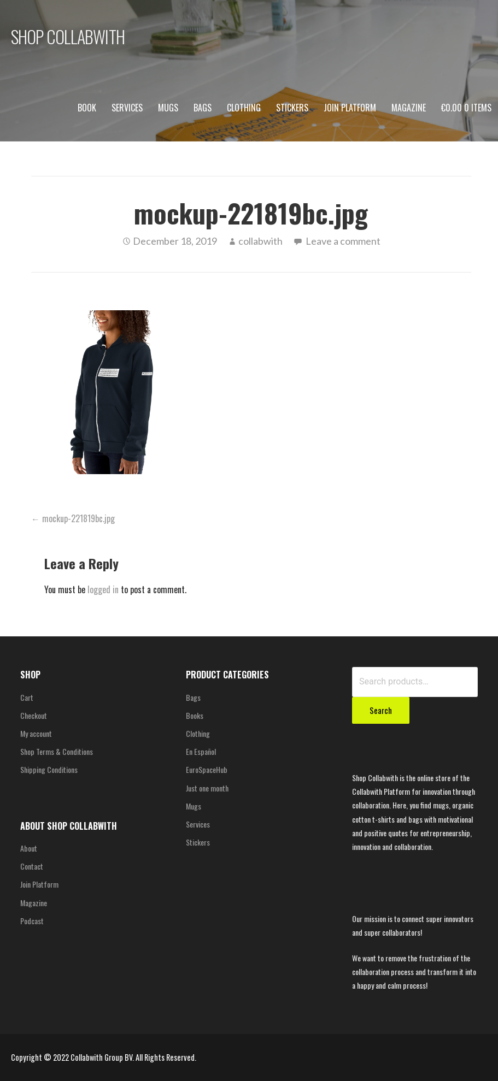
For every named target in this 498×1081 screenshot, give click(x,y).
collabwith (260, 241)
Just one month (207, 788)
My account (36, 733)
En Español (201, 751)
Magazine (408, 107)
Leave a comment (343, 241)
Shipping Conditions (49, 769)
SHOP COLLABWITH (68, 36)
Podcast (32, 920)
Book (87, 107)
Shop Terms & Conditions (56, 751)
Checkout (33, 715)
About (28, 848)
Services (127, 107)
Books (194, 715)
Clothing (244, 107)
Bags (203, 107)
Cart (26, 697)
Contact (31, 866)
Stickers (292, 107)
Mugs (168, 107)
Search (381, 710)
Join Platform (350, 107)
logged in (103, 589)
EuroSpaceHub (206, 769)
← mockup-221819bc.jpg (73, 518)
